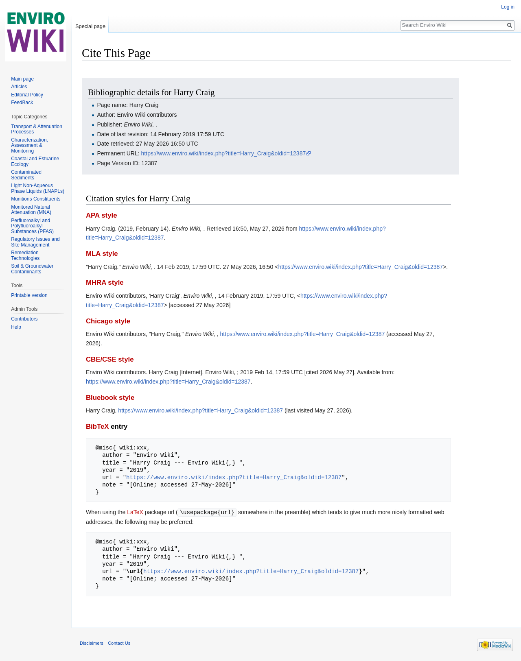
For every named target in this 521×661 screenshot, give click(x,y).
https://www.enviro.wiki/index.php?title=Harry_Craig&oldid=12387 (223, 153)
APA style (101, 215)
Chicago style (108, 321)
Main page (22, 79)
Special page (90, 26)
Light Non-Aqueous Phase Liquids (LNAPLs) (37, 188)
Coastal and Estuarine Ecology (35, 161)
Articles (19, 86)
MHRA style (105, 282)
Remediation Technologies (25, 255)
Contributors (24, 319)
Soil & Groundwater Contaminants (32, 269)
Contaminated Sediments (26, 175)
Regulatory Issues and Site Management (35, 242)
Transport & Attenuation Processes (36, 129)
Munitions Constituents (35, 199)
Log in (507, 7)
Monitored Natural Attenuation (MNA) (31, 210)
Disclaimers (91, 642)
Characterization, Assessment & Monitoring (29, 145)
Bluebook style (110, 397)
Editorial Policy (27, 95)
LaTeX (135, 512)
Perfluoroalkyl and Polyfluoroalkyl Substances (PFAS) (32, 226)
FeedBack (22, 102)
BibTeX (97, 426)
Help (16, 327)
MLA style (102, 253)
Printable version (29, 295)
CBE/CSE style (110, 359)
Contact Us (119, 642)
